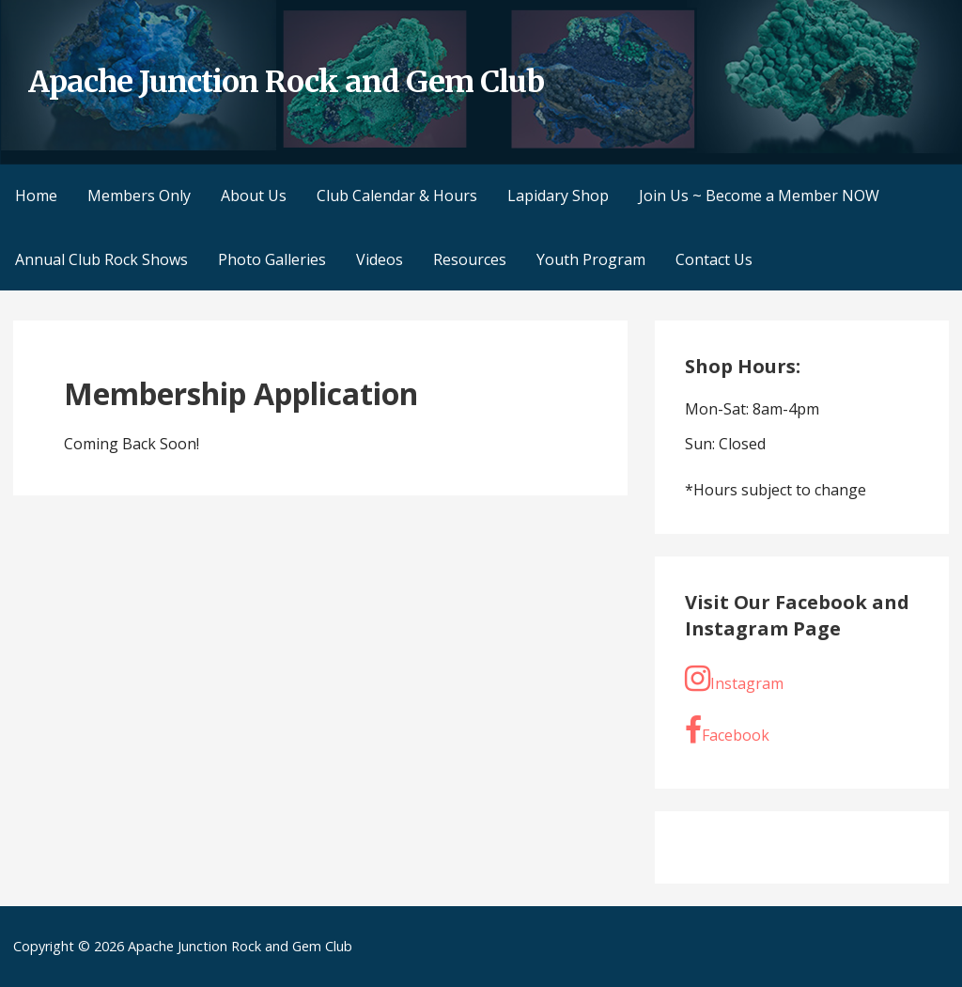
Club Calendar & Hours (397, 195)
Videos (379, 259)
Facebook (727, 730)
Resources (469, 259)
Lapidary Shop (558, 195)
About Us (254, 195)
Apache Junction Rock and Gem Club (286, 82)
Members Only (139, 195)
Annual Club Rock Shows (101, 259)
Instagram (734, 679)
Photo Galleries (272, 259)
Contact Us (714, 259)
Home (36, 195)
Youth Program (590, 259)
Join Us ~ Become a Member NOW (759, 195)
